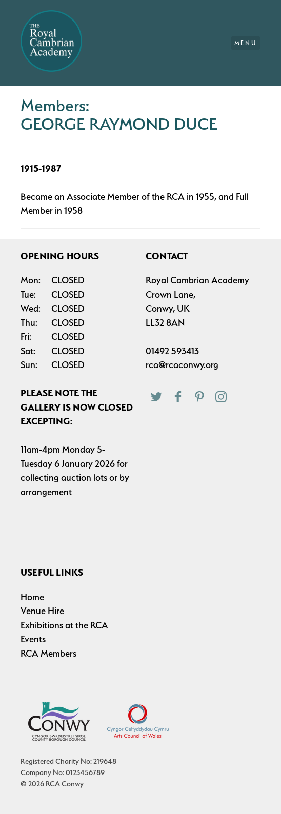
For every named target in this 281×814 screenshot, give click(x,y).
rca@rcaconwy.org (182, 364)
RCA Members (48, 653)
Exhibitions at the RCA (64, 625)
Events (33, 639)
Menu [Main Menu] (245, 43)
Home (32, 597)
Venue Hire (42, 610)
